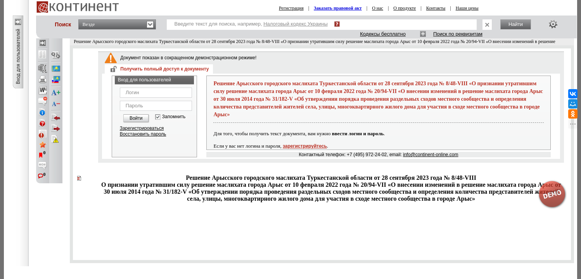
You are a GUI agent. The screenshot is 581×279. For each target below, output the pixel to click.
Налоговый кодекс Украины (295, 24)
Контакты (436, 8)
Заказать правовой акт (338, 8)
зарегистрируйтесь (305, 146)
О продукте (404, 8)
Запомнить (173, 116)
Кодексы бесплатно (383, 34)
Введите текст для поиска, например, (251, 24)
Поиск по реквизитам (457, 34)
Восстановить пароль (143, 134)
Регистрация (291, 8)
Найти (515, 24)
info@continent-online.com (430, 154)
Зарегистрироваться (142, 128)
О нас (377, 8)
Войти (136, 118)
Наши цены (467, 8)
